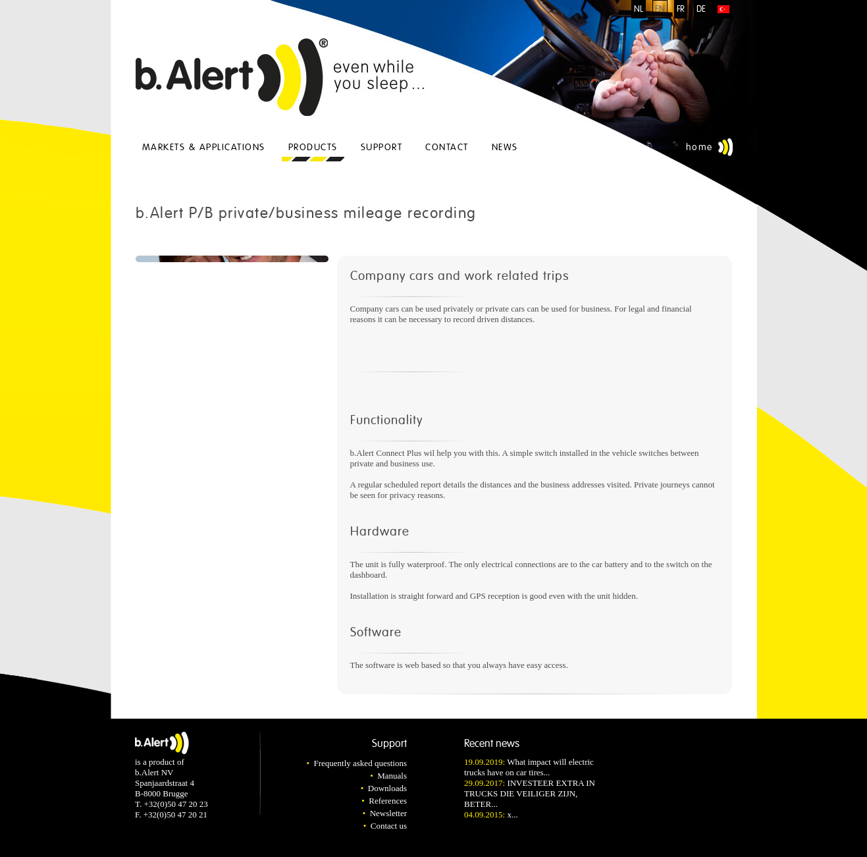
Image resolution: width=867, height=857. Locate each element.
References (388, 801)
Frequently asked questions (360, 763)
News (505, 147)
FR (681, 9)
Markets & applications (203, 147)
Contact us (389, 826)
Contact (447, 147)
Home (699, 147)
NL (638, 9)
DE (701, 9)
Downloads (387, 788)
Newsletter (388, 813)
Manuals (392, 776)
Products (313, 147)
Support (382, 147)
